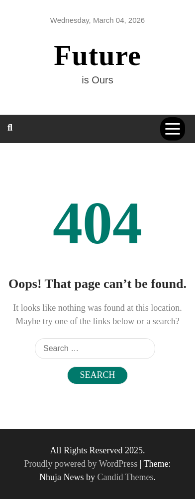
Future (97, 55)
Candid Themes (125, 477)
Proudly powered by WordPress (82, 464)
